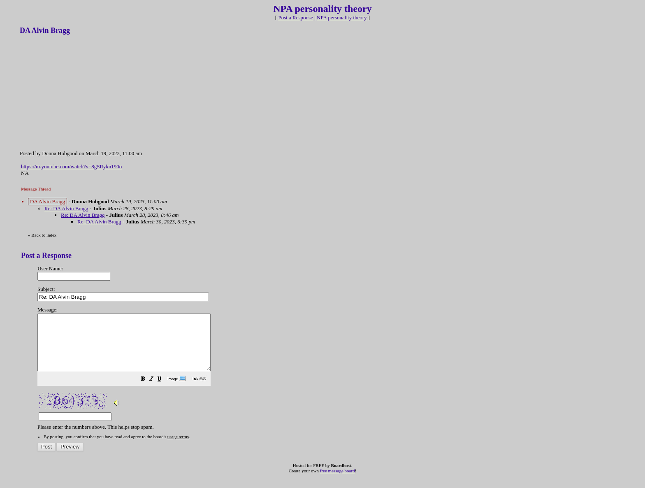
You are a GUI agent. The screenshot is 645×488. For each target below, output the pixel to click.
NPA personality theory (342, 17)
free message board (337, 481)
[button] (163, 391)
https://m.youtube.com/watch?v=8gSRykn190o (71, 166)
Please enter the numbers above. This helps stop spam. (335, 363)
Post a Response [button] (295, 17)
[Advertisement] (81, 91)
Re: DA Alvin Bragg (66, 208)
